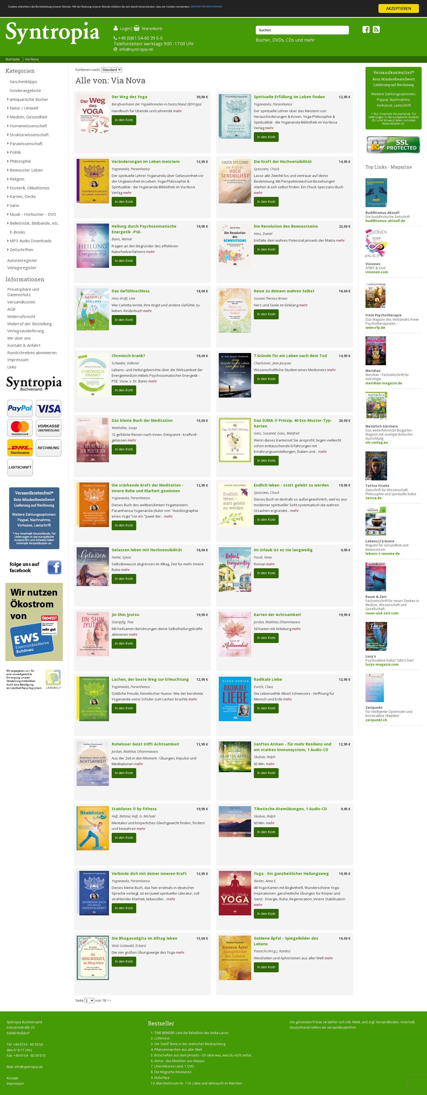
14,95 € (344, 161)
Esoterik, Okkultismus (30, 187)
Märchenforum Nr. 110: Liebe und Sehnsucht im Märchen (199, 1083)
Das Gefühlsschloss (131, 290)
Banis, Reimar (122, 239)
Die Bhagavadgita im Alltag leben (144, 938)
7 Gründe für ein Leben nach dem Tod (290, 355)
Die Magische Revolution (173, 1072)
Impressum (18, 359)
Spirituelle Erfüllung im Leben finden (289, 96)
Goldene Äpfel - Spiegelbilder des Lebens (286, 941)
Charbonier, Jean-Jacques (272, 363)
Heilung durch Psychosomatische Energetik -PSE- (144, 229)
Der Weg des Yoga (129, 96)
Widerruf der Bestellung (29, 323)
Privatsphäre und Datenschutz (23, 291)
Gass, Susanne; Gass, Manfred (276, 433)
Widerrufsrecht (21, 316)
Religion (17, 179)
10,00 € (202, 420)
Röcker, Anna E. (265, 880)
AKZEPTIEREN (398, 8)
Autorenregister (22, 260)
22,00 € (344, 226)
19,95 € (202, 226)
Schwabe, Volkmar (125, 363)
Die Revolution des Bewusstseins (286, 226)
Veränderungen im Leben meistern (146, 161)
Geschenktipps (23, 81)
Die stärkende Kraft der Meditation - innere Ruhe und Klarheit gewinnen (147, 488)
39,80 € (202, 96)
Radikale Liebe (268, 679)
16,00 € (344, 291)
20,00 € (344, 420)
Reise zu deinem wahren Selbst (284, 290)
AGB (11, 309)
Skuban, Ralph (264, 756)
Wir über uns (19, 338)
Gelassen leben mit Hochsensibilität (147, 549)
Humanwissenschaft (28, 125)
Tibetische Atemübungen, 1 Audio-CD (290, 808)
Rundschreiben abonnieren (32, 352)
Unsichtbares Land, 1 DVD (174, 1066)
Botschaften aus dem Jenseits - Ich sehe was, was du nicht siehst (202, 1055)
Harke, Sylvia (121, 557)
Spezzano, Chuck (266, 168)
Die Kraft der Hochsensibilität (283, 161)
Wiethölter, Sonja (124, 427)
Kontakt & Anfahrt (23, 345)
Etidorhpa (161, 1077)
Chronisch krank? (128, 355)
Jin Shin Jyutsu (125, 614)
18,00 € (202, 291)
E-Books (17, 232)
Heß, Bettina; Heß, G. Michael (133, 816)
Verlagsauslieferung (25, 330)
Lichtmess (161, 1038)
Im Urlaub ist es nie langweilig (283, 549)
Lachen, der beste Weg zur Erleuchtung (150, 679)
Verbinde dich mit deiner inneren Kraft (149, 873)
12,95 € (344, 96)
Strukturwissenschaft (29, 134)
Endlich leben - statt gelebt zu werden (291, 485)
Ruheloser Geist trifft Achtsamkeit (145, 744)
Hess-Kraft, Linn (123, 298)
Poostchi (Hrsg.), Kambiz (272, 951)
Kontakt (12, 1078)
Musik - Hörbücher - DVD (33, 214)
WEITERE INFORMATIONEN (324, 9)
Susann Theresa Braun (270, 298)
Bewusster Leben (26, 170)
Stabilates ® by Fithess (134, 808)
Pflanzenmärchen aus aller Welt (178, 1049)
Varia (14, 205)
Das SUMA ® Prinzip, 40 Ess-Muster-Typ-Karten (293, 423)
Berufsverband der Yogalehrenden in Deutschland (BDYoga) (156, 104)
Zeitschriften (21, 249)
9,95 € (345, 550)
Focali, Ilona (263, 557)
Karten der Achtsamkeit (277, 614)
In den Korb (124, 120)
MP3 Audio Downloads (31, 240)
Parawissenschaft (26, 143)
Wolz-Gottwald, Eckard (129, 945)
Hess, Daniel (263, 233)
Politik (15, 152)
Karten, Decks (23, 196)
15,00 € (202, 938)
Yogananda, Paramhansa (273, 104)
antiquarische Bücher (29, 99)
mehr (177, 110)
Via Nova (32, 59)
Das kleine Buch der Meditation (142, 420)
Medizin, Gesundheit (28, 116)
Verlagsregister (21, 267)
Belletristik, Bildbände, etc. (34, 223)
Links (11, 366)
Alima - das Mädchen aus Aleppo (179, 1061)
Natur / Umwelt (24, 108)
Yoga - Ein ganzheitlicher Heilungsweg (291, 873)
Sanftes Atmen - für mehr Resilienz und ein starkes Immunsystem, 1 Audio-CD (292, 746)
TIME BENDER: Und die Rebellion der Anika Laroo (191, 1033)
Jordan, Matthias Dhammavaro (277, 622)
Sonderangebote (25, 90)
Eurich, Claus (263, 686)
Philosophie (20, 161)
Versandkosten (21, 301)
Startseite (12, 59)
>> (109, 1000)
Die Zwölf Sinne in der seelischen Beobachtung (190, 1044)
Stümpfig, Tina (122, 622)
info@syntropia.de (136, 49)
